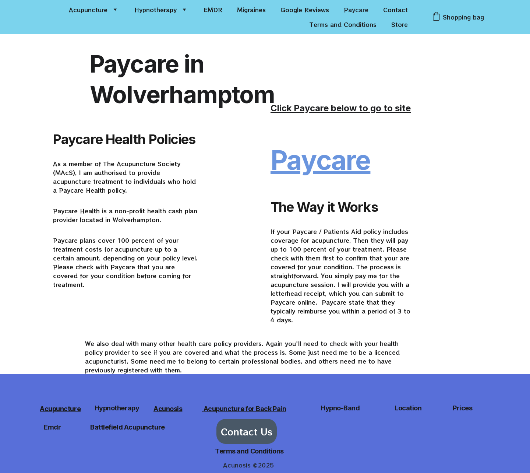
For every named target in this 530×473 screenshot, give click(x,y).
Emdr (52, 427)
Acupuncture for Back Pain (245, 409)
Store (399, 24)
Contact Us (246, 431)
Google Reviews (304, 9)
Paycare (356, 9)
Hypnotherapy (155, 9)
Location (408, 408)
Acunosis (167, 409)
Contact (395, 9)
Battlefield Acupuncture (127, 427)
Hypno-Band (340, 408)
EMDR (213, 9)
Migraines (251, 9)
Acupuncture (88, 9)
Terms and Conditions (343, 24)
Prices (462, 408)
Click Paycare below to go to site (341, 108)
